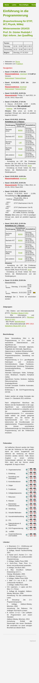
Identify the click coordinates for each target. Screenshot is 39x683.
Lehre (14, 5)
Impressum (33, 641)
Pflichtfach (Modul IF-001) (19, 313)
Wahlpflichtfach (20, 321)
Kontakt (34, 5)
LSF (20, 142)
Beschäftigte (24, 5)
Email (20, 149)
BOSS (20, 130)
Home (7, 5)
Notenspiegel (9, 78)
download (23, 74)
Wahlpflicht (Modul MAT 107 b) (15, 326)
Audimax (9, 108)
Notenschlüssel (20, 78)
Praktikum (19, 64)
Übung (17, 61)
